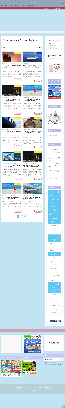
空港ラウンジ (54, 277)
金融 (52, 225)
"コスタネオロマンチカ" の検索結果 (13, 32)
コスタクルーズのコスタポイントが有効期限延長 (11, 66)
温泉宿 (52, 247)
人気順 (7, 47)
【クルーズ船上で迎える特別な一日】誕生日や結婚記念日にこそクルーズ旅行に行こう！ (32, 133)
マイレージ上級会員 (30, 5)
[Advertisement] (32, 20)
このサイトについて (54, 193)
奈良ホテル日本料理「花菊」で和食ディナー (54, 178)
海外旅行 (13, 5)
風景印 (52, 251)
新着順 (3, 47)
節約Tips (53, 212)
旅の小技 (53, 266)
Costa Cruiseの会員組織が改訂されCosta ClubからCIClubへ (54, 165)
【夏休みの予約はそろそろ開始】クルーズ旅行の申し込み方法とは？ (32, 199)
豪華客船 (7, 5)
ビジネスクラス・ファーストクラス (54, 281)
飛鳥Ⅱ (40, 52)
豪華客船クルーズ (38, 86)
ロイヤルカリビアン (54, 304)
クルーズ (50, 43)
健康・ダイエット (55, 201)
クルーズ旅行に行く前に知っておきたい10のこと (11, 132)
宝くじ (52, 232)
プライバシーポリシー (53, 135)
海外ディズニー (54, 273)
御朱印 (52, 255)
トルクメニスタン (55, 262)
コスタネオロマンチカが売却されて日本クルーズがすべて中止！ (11, 100)
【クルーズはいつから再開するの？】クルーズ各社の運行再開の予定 (32, 100)
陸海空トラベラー (37, 404)
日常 (52, 205)
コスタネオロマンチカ (52, 45)
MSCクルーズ (54, 313)
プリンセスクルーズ (54, 322)
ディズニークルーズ (54, 317)
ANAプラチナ (56, 48)
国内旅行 (53, 243)
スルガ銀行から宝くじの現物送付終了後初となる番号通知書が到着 (54, 159)
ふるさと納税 (54, 221)
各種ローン (53, 236)
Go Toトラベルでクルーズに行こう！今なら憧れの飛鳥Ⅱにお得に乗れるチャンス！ (32, 67)
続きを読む (18, 79)
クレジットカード (55, 229)
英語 (37, 5)
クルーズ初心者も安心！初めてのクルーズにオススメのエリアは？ (11, 199)
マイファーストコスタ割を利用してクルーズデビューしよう (11, 166)
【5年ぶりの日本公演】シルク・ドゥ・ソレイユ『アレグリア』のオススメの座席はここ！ (54, 151)
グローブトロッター (20, 5)
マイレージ (53, 286)
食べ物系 (53, 208)
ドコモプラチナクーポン (54, 217)
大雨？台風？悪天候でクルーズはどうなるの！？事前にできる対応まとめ (32, 166)
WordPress (53, 197)
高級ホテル (53, 269)
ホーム (2, 5)
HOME (3, 32)
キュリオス (50, 48)
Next (25, 217)
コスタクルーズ (18, 52)
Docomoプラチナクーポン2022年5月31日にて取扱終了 (54, 172)
